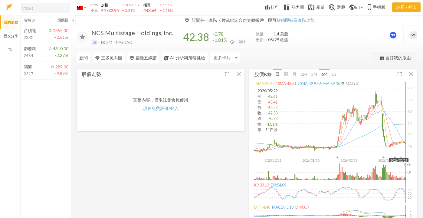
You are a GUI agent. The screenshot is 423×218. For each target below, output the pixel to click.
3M (314, 73)
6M (324, 73)
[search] (45, 8)
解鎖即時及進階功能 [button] (296, 20)
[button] (44, 7)
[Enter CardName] (225, 57)
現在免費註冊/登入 (161, 108)
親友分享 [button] (11, 36)
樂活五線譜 (143, 58)
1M (304, 73)
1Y (334, 73)
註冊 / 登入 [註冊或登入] (406, 7)
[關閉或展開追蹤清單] (73, 20)
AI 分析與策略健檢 (184, 58)
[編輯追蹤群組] (10, 49)
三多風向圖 (108, 58)
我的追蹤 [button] (11, 22)
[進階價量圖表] (393, 35)
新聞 (83, 57)
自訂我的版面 (395, 58)
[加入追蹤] (82, 36)
